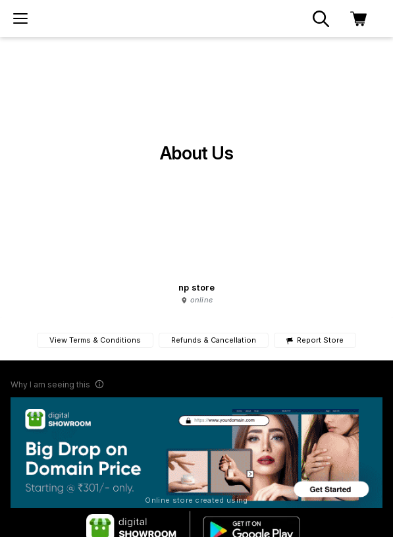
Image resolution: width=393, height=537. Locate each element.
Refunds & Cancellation (213, 340)
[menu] (20, 18)
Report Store (315, 340)
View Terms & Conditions (95, 340)
